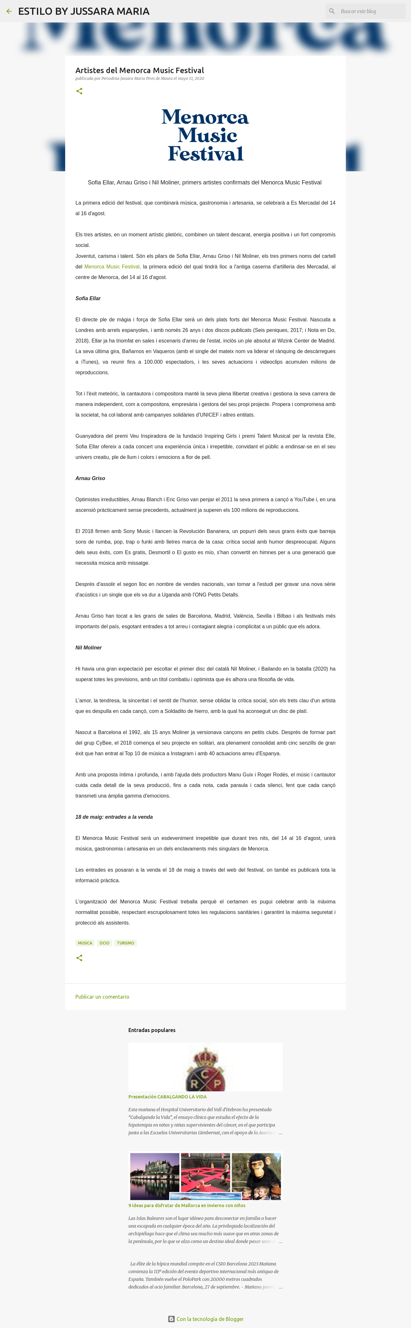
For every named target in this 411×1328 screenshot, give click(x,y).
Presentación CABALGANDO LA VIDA (167, 1096)
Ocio (104, 943)
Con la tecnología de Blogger (206, 1319)
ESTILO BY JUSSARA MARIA (84, 11)
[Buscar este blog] (372, 11)
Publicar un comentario (102, 997)
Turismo (125, 943)
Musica (85, 943)
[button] (79, 91)
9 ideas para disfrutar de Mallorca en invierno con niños (186, 1205)
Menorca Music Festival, (112, 266)
